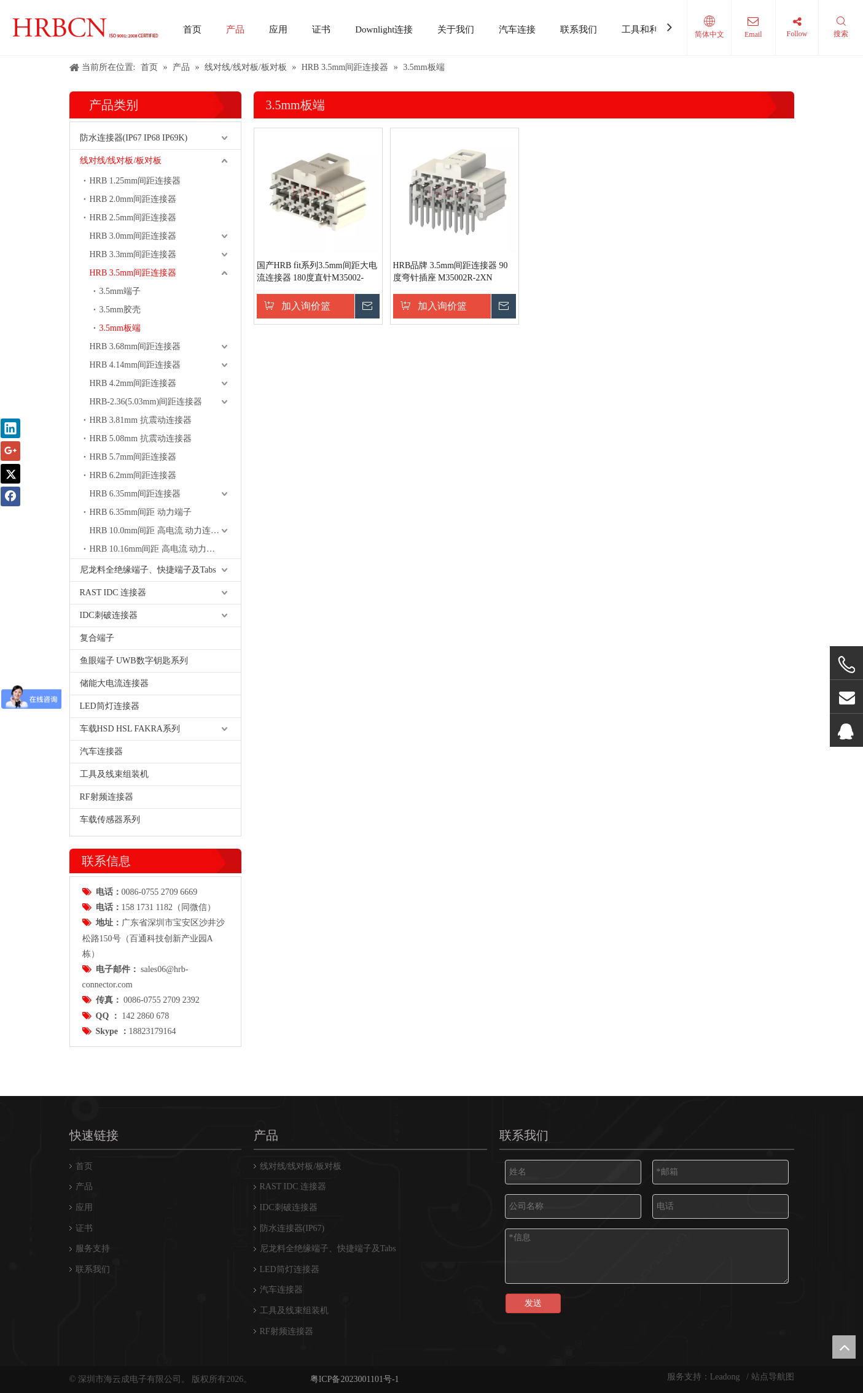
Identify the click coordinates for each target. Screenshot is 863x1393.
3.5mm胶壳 (120, 309)
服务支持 (93, 1248)
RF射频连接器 (106, 796)
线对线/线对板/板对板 (121, 160)
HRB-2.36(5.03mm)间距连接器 (146, 401)
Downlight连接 (384, 29)
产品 (235, 29)
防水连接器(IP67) (292, 1228)
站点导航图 (772, 1376)
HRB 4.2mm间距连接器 (133, 383)
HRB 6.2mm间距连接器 (133, 475)
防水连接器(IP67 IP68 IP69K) (134, 137)
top (844, 1347)
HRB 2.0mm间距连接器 (133, 199)
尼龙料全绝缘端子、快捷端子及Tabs (148, 569)
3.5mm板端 (120, 328)
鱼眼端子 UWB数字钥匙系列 (134, 660)
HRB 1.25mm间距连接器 (135, 180)
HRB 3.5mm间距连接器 (133, 272)
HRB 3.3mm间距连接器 (133, 254)
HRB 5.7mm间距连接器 (133, 456)
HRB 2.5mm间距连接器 (133, 217)
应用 (278, 29)
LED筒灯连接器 (109, 706)
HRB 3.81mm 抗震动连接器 (141, 420)
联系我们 (578, 29)
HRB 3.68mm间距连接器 (135, 346)
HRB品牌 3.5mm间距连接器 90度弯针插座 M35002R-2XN (450, 271)
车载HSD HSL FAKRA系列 (130, 728)
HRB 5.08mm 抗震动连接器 (141, 438)
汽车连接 (517, 29)
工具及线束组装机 (114, 774)
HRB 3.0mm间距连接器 (133, 236)
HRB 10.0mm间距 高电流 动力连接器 (159, 530)
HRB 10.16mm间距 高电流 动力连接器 (161, 549)
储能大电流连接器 (114, 683)
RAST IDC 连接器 (113, 592)
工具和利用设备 (654, 29)
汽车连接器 (101, 751)
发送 (533, 1303)
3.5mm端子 (120, 291)
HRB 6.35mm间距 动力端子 (141, 512)
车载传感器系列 (110, 819)
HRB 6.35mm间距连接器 (135, 493)
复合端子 (97, 637)
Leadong (726, 1376)
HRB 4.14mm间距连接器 (135, 364)
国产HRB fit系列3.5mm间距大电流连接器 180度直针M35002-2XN (317, 272)
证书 (321, 29)
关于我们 (455, 29)
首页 (192, 29)
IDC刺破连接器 (109, 615)
